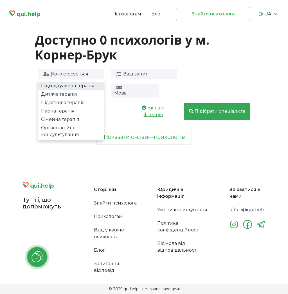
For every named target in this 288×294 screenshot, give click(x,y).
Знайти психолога (213, 14)
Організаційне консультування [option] (60, 131)
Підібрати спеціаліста (217, 111)
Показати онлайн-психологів (144, 137)
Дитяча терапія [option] (59, 94)
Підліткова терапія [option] (63, 102)
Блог (157, 14)
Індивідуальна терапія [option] (67, 85)
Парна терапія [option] (58, 111)
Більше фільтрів (153, 111)
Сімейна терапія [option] (60, 119)
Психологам (126, 14)
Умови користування (182, 209)
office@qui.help (248, 209)
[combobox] (70, 74)
